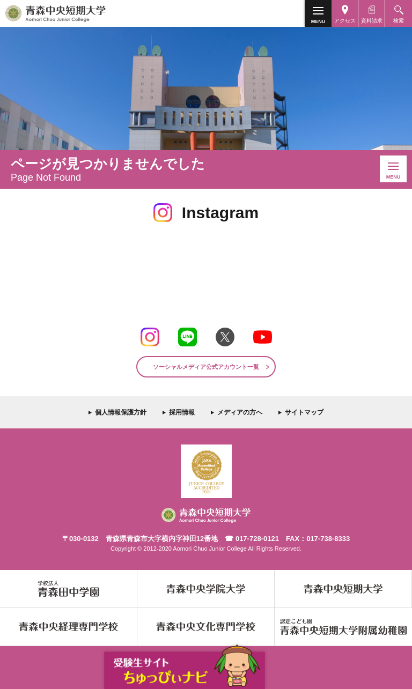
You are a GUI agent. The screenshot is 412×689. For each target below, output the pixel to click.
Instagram (150, 337)
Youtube (262, 337)
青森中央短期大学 (74, 13)
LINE (187, 337)
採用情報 (182, 412)
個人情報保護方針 (120, 412)
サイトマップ (304, 412)
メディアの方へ (239, 412)
